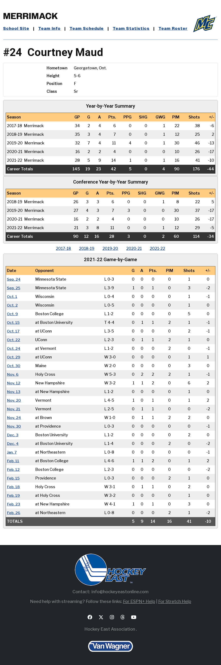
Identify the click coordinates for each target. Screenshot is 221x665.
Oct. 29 (14, 357)
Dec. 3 (12, 435)
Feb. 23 (13, 504)
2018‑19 (86, 248)
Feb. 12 (13, 469)
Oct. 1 (12, 296)
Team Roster (173, 28)
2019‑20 (110, 248)
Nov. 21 (13, 409)
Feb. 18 (13, 486)
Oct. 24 (14, 348)
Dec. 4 (13, 443)
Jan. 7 (12, 452)
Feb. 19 (13, 495)
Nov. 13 (13, 391)
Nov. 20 (14, 400)
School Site (16, 28)
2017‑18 (62, 248)
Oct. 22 (13, 339)
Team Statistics (132, 28)
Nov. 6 (13, 374)
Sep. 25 (14, 288)
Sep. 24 (14, 279)
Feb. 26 (14, 512)
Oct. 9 (12, 314)
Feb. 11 (13, 461)
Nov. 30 (14, 426)
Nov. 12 (13, 383)
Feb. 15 (13, 478)
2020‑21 (134, 248)
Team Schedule (87, 28)
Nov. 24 (14, 417)
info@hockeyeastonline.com (120, 591)
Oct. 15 (13, 322)
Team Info (50, 28)
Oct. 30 (14, 365)
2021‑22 (158, 248)
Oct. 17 (13, 331)
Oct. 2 (12, 305)
